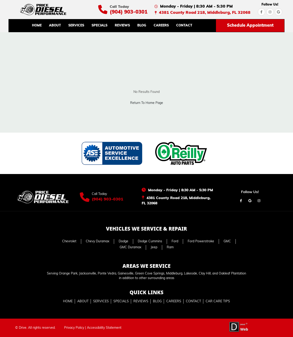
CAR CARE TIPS (218, 301)
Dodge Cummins (150, 241)
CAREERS (161, 25)
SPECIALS (99, 25)
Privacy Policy (74, 328)
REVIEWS (122, 25)
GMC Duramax (130, 247)
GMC (227, 241)
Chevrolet (69, 241)
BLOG (141, 25)
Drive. (23, 328)
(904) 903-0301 (128, 12)
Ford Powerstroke (201, 241)
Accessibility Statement (104, 328)
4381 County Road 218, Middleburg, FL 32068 (204, 13)
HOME (37, 25)
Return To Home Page (146, 103)
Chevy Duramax (97, 241)
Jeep (154, 247)
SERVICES (76, 25)
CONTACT (184, 25)
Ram (170, 247)
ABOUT (55, 25)
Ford (175, 241)
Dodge (123, 241)
